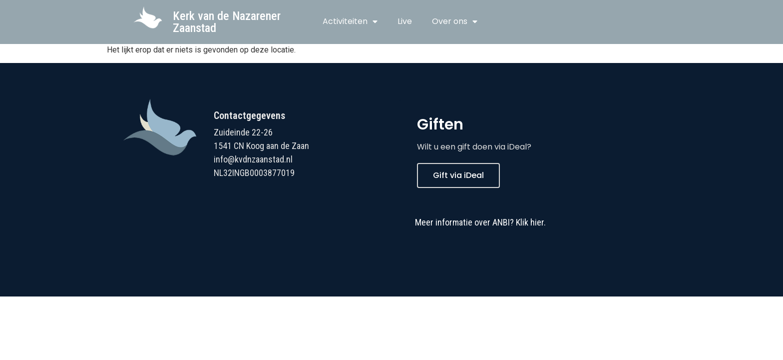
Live (404, 21)
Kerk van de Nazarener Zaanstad (227, 22)
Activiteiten (350, 21)
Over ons (454, 21)
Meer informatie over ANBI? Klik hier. (480, 222)
